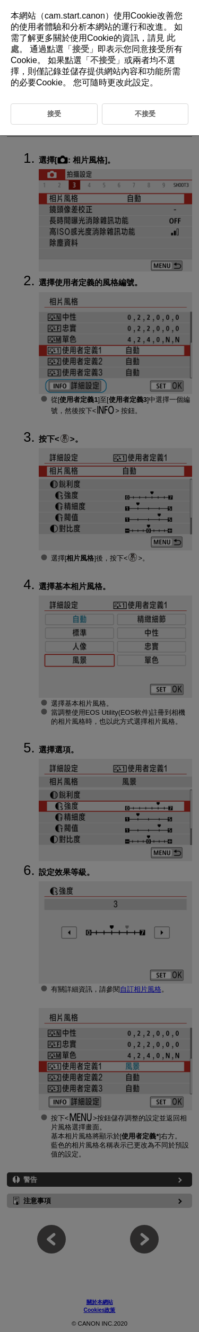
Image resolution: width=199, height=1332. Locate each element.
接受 (80, 49)
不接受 (103, 60)
